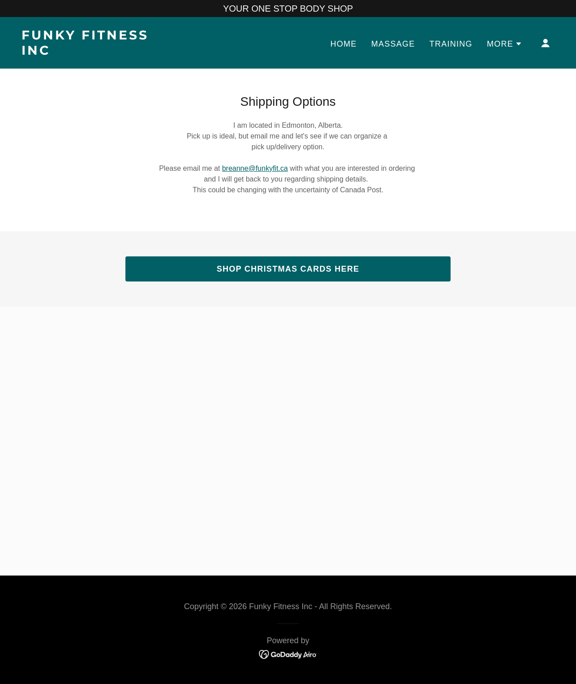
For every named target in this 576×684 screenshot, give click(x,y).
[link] (96, 51)
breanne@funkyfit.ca (255, 168)
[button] (504, 44)
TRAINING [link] (451, 43)
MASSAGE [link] (393, 43)
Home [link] (344, 43)
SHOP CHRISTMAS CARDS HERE (288, 268)
